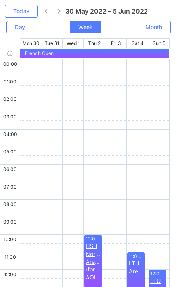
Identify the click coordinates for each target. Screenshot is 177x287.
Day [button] (20, 27)
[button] (46, 11)
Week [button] (85, 27)
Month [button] (154, 27)
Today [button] (21, 11)
